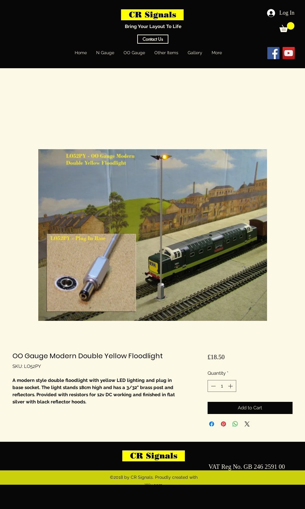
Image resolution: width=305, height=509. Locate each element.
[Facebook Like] (248, 53)
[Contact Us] (152, 39)
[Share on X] (247, 424)
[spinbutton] (222, 386)
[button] (286, 27)
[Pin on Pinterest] (223, 424)
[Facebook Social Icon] (273, 53)
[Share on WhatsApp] (235, 424)
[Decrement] (213, 386)
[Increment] (231, 386)
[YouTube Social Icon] (289, 53)
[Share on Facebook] (211, 424)
